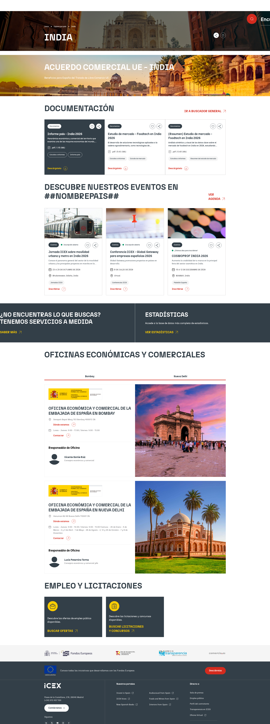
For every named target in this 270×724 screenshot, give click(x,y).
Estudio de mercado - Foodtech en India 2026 (134, 136)
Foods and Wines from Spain (162, 699)
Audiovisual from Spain (160, 693)
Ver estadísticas (159, 332)
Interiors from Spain (158, 705)
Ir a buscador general (203, 111)
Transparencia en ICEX (200, 709)
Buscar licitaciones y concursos (126, 629)
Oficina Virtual (196, 715)
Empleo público (197, 698)
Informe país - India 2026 (64, 134)
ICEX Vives (121, 699)
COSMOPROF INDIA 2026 (190, 256)
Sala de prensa (196, 693)
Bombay (89, 376)
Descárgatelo (54, 168)
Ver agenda (214, 197)
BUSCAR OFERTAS (60, 631)
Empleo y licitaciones (233, 52)
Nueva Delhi (180, 376)
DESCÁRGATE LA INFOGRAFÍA (60, 86)
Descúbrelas (215, 671)
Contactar (58, 436)
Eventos (98, 52)
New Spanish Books (125, 705)
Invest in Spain (123, 693)
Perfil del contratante (199, 704)
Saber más (9, 332)
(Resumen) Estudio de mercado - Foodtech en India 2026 (190, 136)
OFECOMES (162, 52)
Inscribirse (57, 289)
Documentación (32, 52)
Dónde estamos (61, 425)
